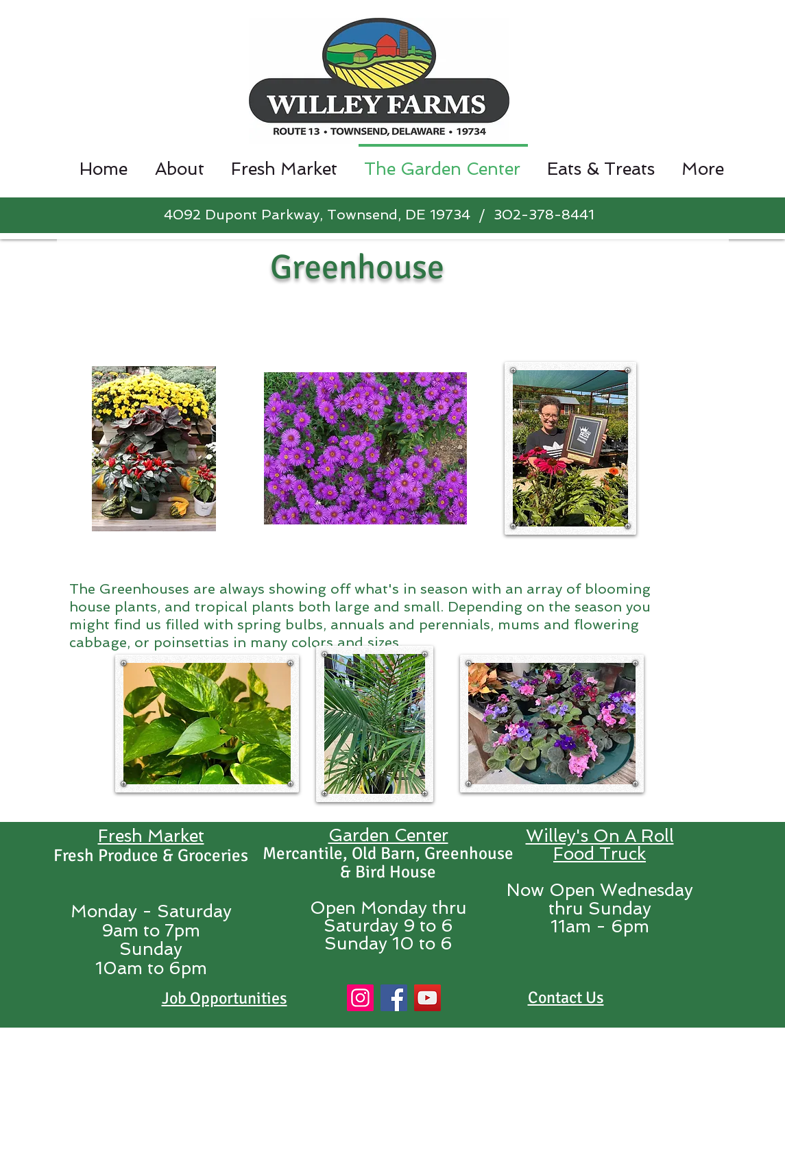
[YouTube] (427, 997)
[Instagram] (360, 997)
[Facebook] (394, 997)
